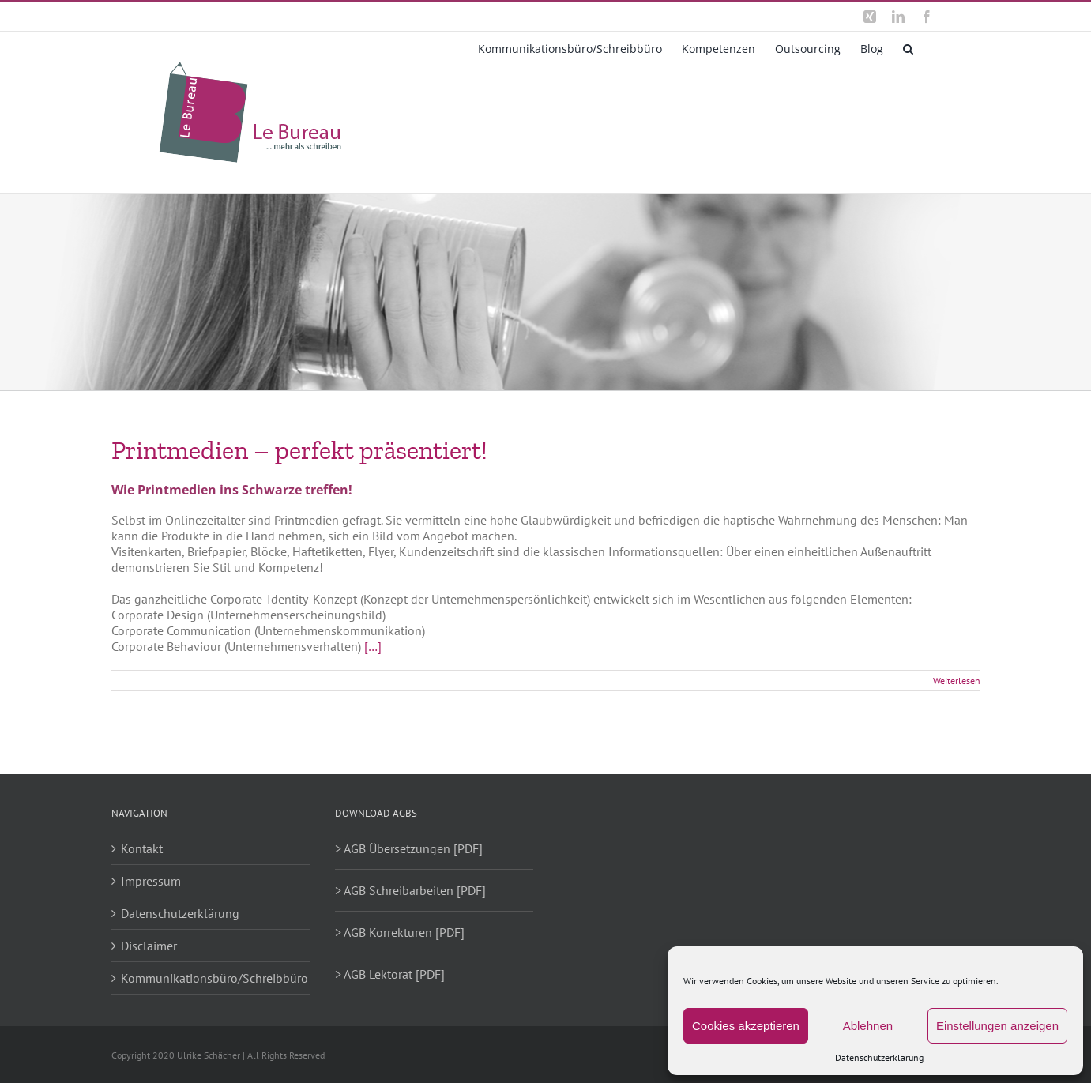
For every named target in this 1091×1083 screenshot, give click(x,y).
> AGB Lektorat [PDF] (390, 974)
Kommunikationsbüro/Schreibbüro (211, 978)
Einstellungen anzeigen (997, 1025)
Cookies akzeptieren (745, 1025)
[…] (373, 646)
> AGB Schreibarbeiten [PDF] (410, 890)
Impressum (151, 881)
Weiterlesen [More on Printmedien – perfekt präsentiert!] (956, 680)
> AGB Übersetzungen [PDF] (409, 848)
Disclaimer (149, 945)
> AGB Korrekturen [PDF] (400, 932)
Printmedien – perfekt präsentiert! (299, 450)
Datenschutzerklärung (879, 1057)
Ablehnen (868, 1025)
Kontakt (142, 848)
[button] (908, 47)
